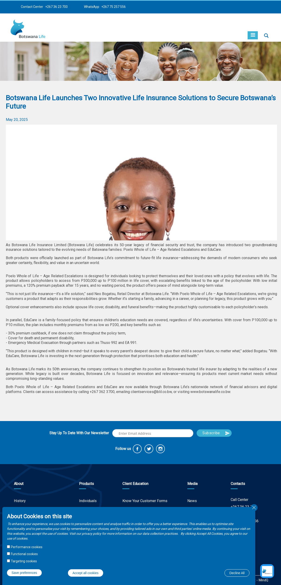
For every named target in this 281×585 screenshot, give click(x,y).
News (192, 501)
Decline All (236, 573)
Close (254, 507)
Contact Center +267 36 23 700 (44, 7)
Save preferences (24, 573)
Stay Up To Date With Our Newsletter (79, 433)
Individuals (88, 501)
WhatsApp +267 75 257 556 (105, 7)
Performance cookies (26, 547)
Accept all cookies (86, 573)
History (20, 501)
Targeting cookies (24, 561)
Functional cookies (24, 554)
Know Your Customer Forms (144, 501)
